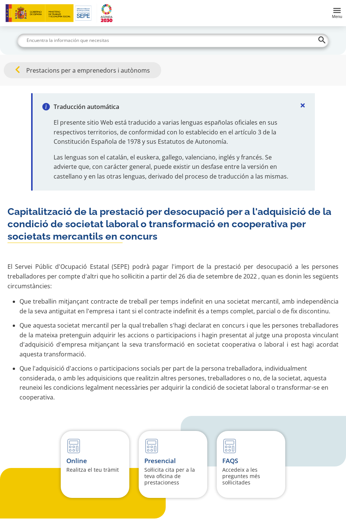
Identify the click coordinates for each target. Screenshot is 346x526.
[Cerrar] (303, 105)
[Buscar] (173, 40)
